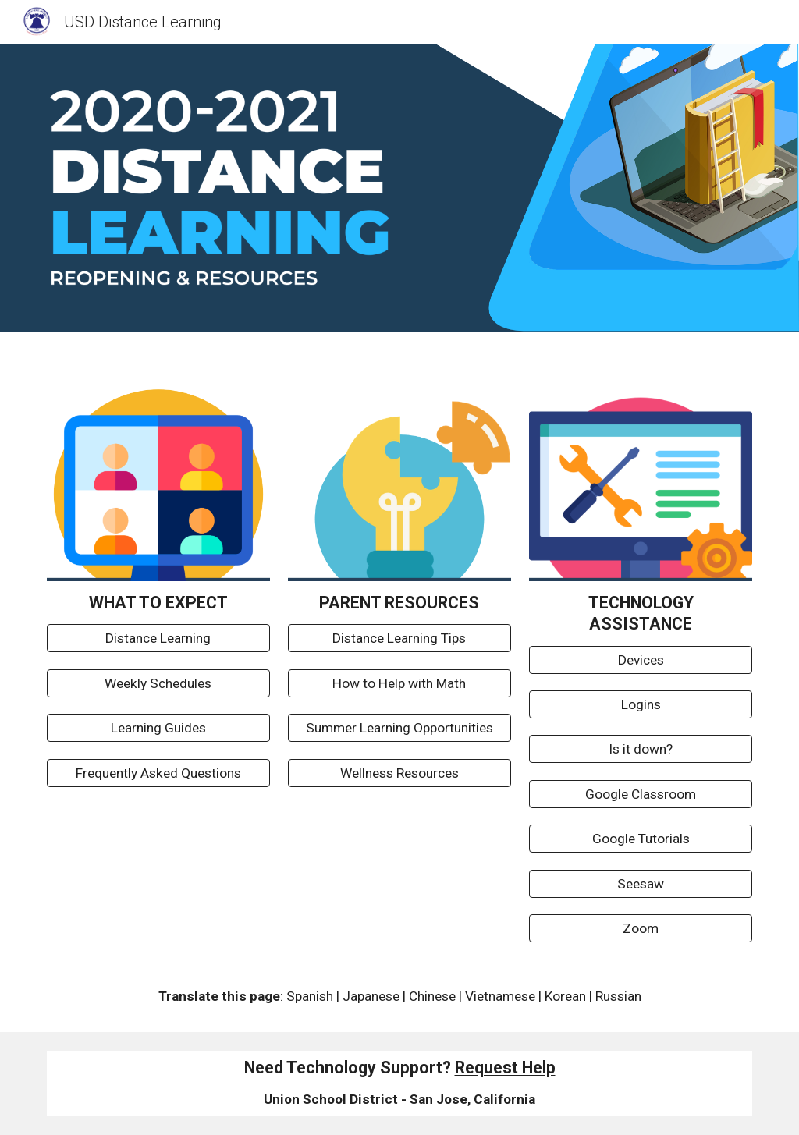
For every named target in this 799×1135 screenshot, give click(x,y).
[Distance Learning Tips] (399, 638)
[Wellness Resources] (399, 772)
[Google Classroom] (640, 794)
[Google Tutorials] (640, 839)
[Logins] (640, 705)
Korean (565, 996)
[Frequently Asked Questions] (158, 772)
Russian (618, 996)
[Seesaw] (640, 883)
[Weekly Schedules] (158, 683)
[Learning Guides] (158, 728)
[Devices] (640, 659)
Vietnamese (500, 996)
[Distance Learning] (158, 638)
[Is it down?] (640, 749)
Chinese (432, 996)
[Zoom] (640, 928)
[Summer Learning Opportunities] (399, 728)
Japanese (371, 996)
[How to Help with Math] (399, 683)
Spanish (309, 996)
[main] (158, 602)
